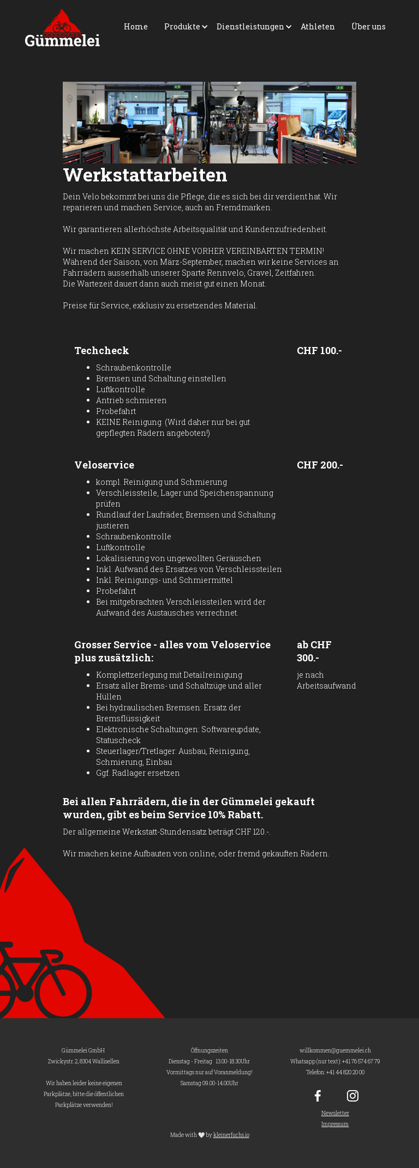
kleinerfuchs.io (231, 1135)
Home (136, 26)
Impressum (335, 1124)
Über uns (368, 26)
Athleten (318, 26)
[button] (182, 26)
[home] (62, 27)
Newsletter (335, 1113)
